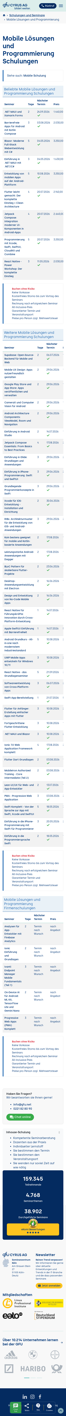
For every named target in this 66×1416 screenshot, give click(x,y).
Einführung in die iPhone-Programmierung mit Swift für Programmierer (19, 825)
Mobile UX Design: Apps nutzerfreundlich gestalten (18, 373)
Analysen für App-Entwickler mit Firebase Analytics (12, 934)
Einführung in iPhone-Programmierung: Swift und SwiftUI (18, 475)
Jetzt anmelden (49, 1285)
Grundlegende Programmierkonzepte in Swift (19, 490)
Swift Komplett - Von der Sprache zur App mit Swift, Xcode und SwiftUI (19, 810)
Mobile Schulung (34, 75)
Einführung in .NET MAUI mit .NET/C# (12, 163)
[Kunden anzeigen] (61, 1342)
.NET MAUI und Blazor (17, 734)
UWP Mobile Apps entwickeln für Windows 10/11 (18, 661)
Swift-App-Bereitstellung (18, 697)
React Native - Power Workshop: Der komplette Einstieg (13, 269)
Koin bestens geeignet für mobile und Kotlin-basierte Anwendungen (18, 541)
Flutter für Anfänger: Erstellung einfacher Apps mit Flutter (16, 712)
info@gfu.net (22, 1104)
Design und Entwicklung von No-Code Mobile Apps (18, 599)
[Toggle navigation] (61, 6)
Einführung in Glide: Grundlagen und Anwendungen (15, 461)
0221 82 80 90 (22, 1108)
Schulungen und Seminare (27, 15)
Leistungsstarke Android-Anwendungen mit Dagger (19, 556)
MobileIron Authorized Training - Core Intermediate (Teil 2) (17, 774)
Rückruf (47, 5)
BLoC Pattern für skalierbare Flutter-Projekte (16, 570)
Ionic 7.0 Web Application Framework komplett (18, 748)
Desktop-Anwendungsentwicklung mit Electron (19, 585)
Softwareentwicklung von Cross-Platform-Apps (17, 687)
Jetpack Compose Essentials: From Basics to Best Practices (18, 446)
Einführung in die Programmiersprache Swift (17, 840)
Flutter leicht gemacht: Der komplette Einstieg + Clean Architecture (13, 199)
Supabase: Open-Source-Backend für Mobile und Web (19, 359)
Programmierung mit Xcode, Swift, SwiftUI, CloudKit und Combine (14, 247)
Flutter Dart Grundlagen (18, 759)
